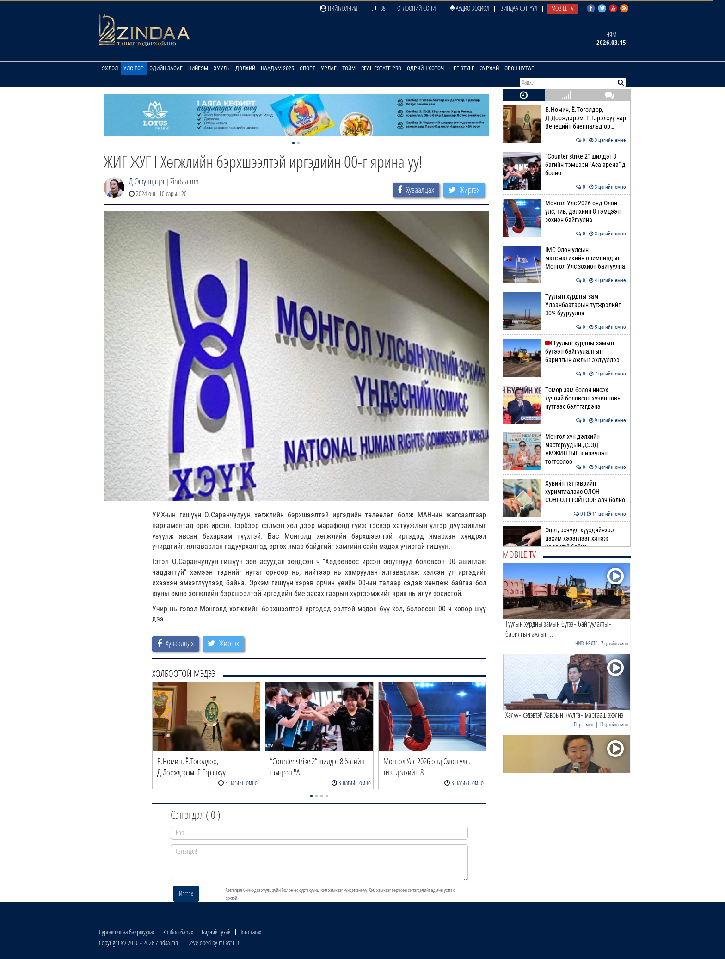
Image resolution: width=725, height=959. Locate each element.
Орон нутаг (519, 68)
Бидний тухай (216, 932)
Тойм (349, 68)
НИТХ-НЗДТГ (586, 643)
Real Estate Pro (381, 68)
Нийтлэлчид (338, 8)
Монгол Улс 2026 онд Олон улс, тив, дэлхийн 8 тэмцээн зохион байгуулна (564, 211)
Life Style (461, 68)
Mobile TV (562, 8)
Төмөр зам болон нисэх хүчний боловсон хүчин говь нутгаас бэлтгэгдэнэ (564, 398)
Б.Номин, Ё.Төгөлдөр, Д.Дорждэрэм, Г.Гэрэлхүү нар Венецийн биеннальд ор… (564, 118)
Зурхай (489, 68)
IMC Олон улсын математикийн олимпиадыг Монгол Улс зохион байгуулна (564, 258)
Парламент (584, 724)
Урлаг (329, 68)
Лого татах (250, 932)
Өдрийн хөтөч (425, 68)
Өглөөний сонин (418, 8)
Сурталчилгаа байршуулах (127, 932)
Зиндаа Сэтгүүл (519, 8)
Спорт (307, 68)
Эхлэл (110, 68)
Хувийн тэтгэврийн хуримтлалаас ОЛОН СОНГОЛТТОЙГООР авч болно (564, 491)
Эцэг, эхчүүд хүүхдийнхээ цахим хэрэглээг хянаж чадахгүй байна (564, 538)
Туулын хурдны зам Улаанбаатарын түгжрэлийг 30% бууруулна (564, 305)
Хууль (222, 68)
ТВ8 (377, 8)
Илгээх (186, 893)
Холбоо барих (178, 932)
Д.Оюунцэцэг (147, 181)
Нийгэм (198, 68)
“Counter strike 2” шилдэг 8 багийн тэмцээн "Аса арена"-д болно (564, 165)
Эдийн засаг (166, 68)
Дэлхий (245, 68)
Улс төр (133, 68)
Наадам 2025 (277, 68)
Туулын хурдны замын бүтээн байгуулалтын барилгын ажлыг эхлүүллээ (564, 351)
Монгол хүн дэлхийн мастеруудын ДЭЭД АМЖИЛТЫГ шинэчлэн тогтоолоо (564, 449)
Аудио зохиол (469, 8)
